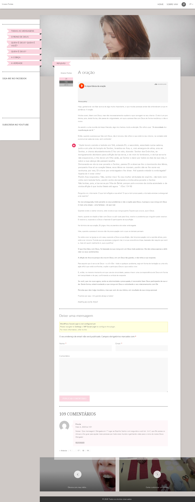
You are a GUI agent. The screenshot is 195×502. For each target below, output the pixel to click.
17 (78, 451)
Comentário (64, 356)
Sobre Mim (172, 4)
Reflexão (61, 63)
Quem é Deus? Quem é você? (23, 44)
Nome (62, 344)
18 (83, 451)
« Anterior (63, 451)
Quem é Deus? (18, 52)
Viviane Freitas (7, 4)
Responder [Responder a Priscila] (79, 442)
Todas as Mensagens (22, 31)
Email (118, 344)
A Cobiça (15, 57)
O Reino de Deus (20, 37)
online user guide (95, 330)
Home (161, 4)
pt (191, 4)
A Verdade (17, 63)
